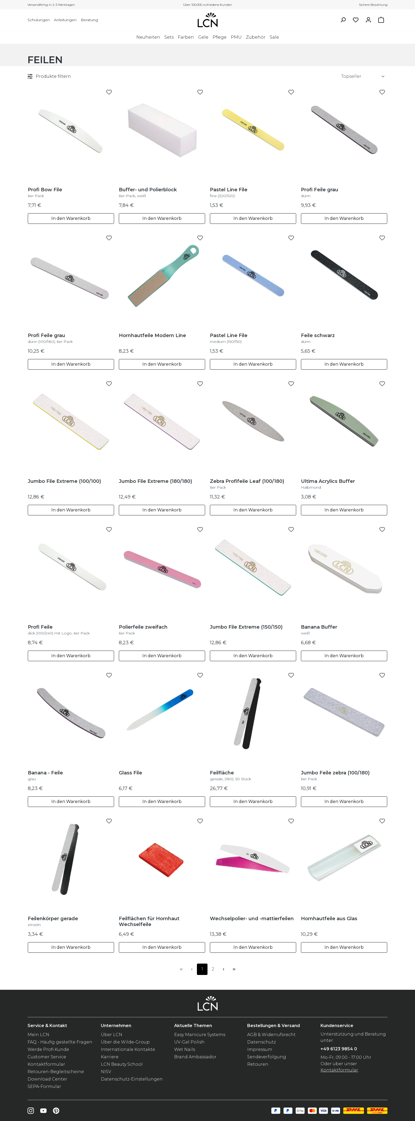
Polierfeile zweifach (143, 630)
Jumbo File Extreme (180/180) (155, 481)
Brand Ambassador (195, 1056)
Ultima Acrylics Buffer (328, 484)
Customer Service (47, 1056)
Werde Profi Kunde (48, 1049)
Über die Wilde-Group (125, 1042)
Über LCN (111, 1034)
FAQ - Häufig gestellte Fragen (60, 1042)
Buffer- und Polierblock (148, 192)
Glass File (130, 773)
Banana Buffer (319, 630)
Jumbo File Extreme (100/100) (64, 481)
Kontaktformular (46, 1064)
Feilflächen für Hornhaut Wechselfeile (149, 921)
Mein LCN (38, 1034)
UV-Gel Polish (189, 1042)
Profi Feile (59, 630)
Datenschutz (261, 1042)
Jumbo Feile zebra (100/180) (335, 775)
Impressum (259, 1049)
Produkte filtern (49, 76)
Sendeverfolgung (266, 1056)
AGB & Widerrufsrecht (271, 1034)
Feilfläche (230, 775)
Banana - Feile (45, 775)
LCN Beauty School (122, 1064)
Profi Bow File (45, 192)
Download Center (47, 1079)
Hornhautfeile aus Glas (329, 919)
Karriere (110, 1056)
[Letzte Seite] (234, 969)
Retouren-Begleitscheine (56, 1071)
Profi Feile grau (319, 192)
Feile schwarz (318, 338)
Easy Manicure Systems (199, 1034)
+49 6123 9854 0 (339, 1048)
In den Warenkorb (71, 218)
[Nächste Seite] (223, 969)
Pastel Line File (228, 192)
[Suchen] (343, 20)
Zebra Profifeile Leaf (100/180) (247, 484)
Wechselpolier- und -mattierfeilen (252, 919)
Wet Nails (184, 1049)
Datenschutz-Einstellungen (132, 1079)
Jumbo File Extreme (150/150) (246, 627)
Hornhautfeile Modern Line (152, 335)
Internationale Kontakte (128, 1049)
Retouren (257, 1064)
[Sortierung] (363, 76)
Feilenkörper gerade (53, 921)
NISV (106, 1071)
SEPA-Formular (44, 1086)
